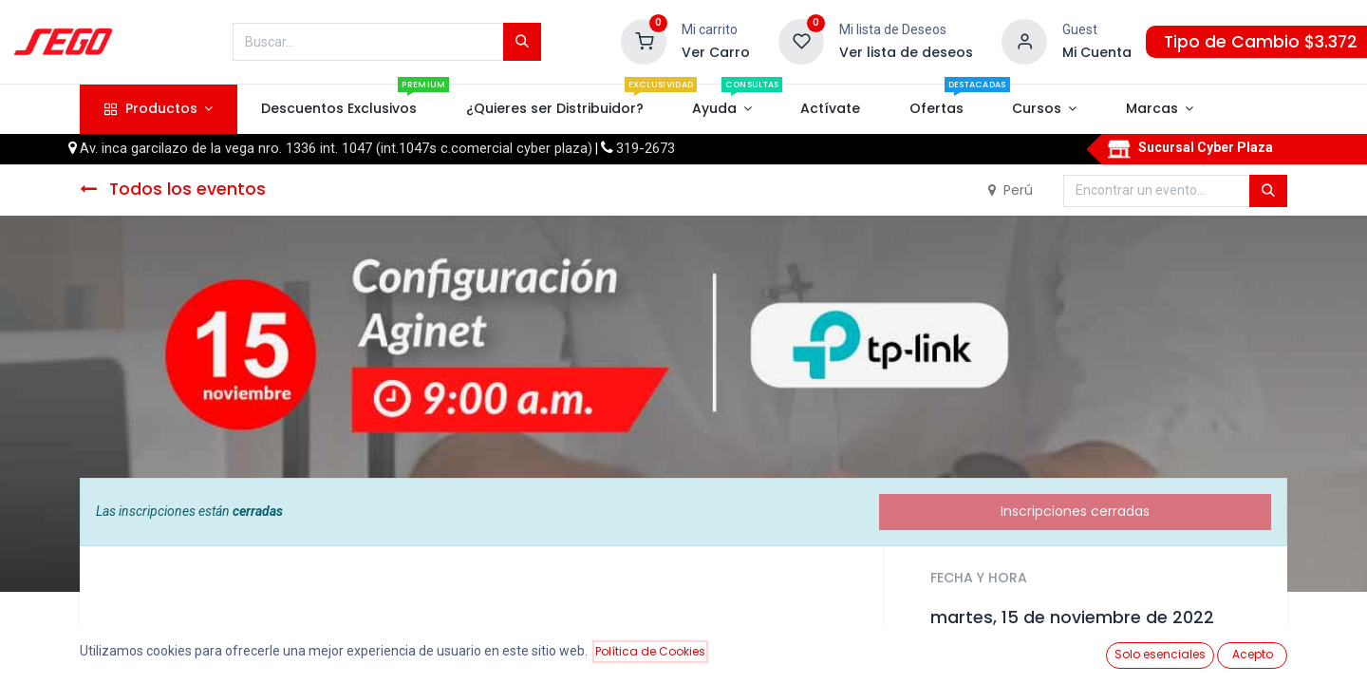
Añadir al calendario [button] (1008, 660)
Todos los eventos (173, 189)
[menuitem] (339, 109)
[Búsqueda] (522, 42)
